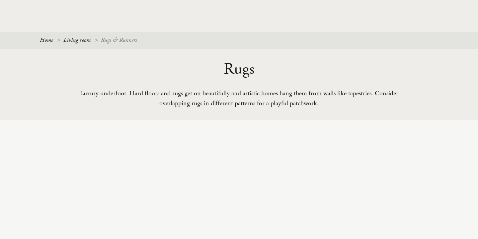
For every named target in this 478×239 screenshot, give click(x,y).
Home (46, 40)
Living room (77, 40)
